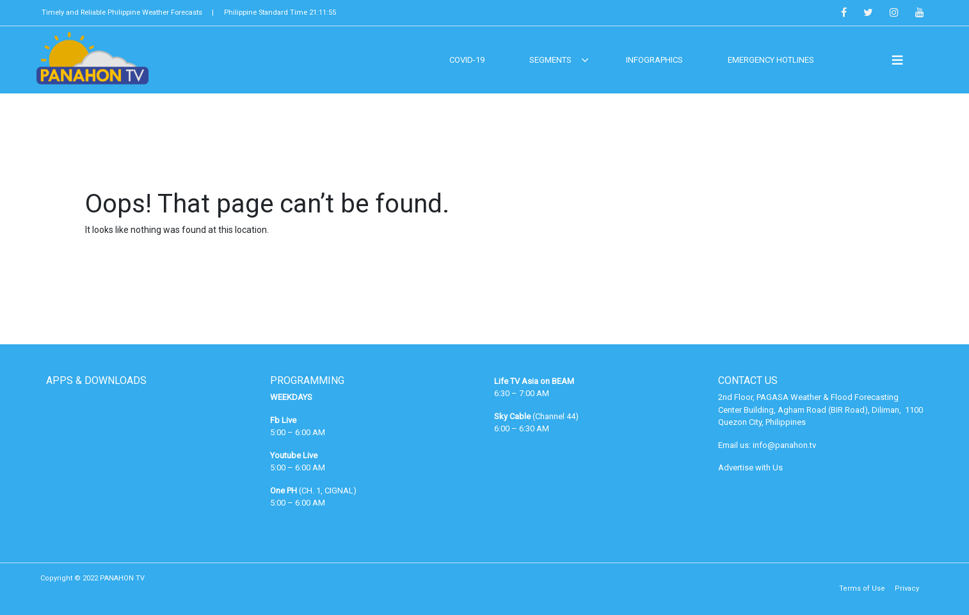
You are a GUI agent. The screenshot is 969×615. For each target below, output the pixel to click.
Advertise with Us (750, 467)
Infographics (654, 60)
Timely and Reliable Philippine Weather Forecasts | (128, 12)
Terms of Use (862, 588)
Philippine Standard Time (280, 12)
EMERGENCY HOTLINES (771, 60)
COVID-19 (466, 60)
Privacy (907, 588)
